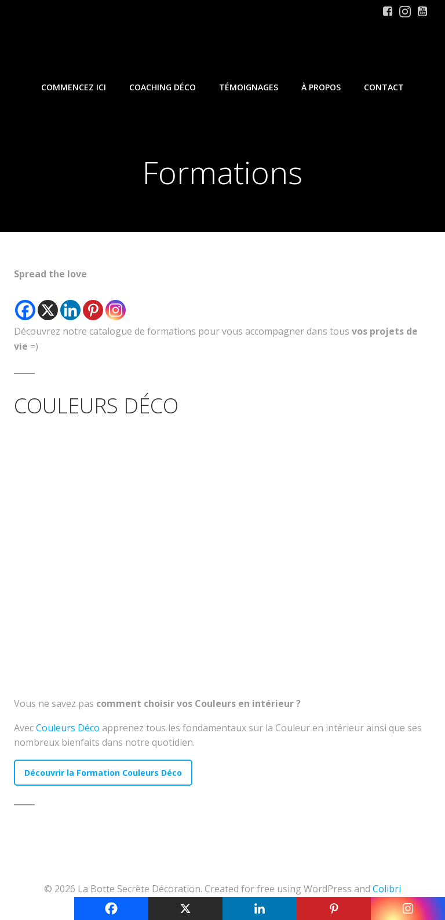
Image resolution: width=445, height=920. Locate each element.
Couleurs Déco (68, 727)
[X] (48, 302)
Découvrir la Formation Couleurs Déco (103, 772)
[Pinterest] (93, 302)
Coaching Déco (162, 87)
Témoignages (248, 87)
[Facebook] (25, 302)
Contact (384, 87)
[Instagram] (115, 302)
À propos (321, 87)
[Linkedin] (70, 302)
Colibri (387, 888)
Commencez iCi (73, 87)
